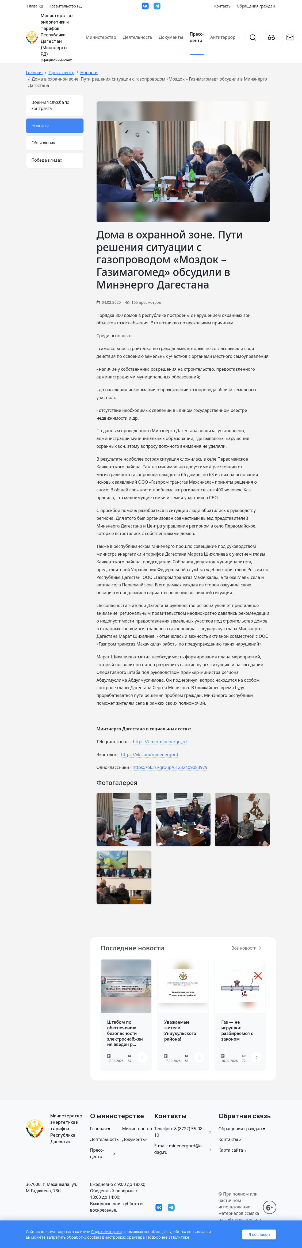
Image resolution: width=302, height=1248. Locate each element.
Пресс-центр (197, 37)
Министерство (101, 37)
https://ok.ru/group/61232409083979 (170, 767)
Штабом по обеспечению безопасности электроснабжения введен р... (125, 1033)
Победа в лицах (47, 160)
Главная (34, 72)
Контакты (222, 6)
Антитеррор (222, 37)
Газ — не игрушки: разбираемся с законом (237, 1030)
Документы (171, 37)
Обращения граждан (256, 6)
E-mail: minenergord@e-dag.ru (183, 1149)
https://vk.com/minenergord (149, 754)
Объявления (43, 143)
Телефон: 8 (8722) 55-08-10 (183, 1132)
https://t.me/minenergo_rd (160, 742)
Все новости (246, 948)
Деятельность (137, 37)
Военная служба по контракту (51, 105)
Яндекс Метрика (106, 1231)
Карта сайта (233, 1150)
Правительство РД (65, 6)
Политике (180, 1237)
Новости (89, 72)
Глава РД (35, 6)
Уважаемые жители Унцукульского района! (180, 1030)
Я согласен (259, 1234)
